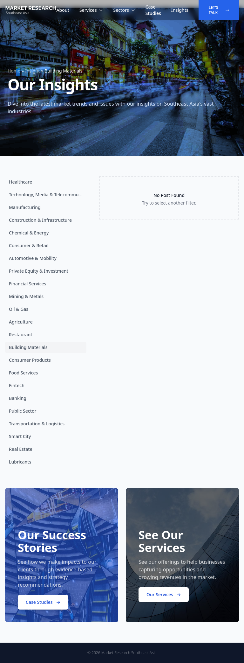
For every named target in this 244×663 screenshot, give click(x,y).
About (62, 10)
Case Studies (153, 10)
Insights (179, 10)
